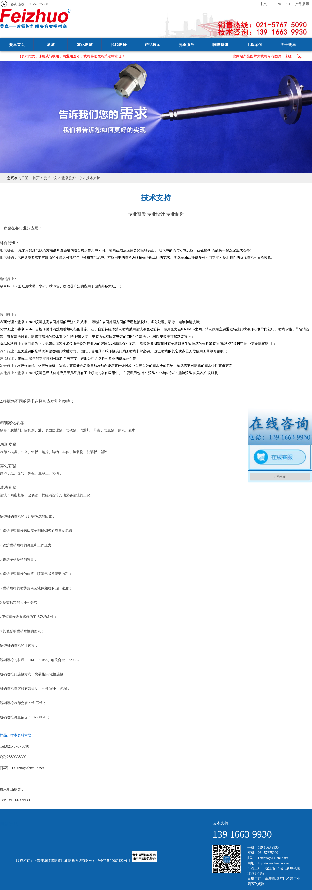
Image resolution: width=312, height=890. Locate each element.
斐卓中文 (50, 178)
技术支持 (93, 178)
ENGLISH (282, 4)
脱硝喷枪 (119, 45)
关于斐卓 (288, 45)
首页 (36, 178)
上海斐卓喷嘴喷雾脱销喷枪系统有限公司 (64, 861)
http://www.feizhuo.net (274, 863)
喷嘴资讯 (220, 45)
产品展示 (302, 4)
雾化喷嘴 (85, 45)
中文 (263, 4)
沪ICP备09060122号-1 (114, 861)
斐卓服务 (186, 45)
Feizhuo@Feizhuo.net (273, 858)
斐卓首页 (17, 45)
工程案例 (254, 45)
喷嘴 (51, 45)
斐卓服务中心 (71, 178)
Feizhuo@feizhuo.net (28, 768)
